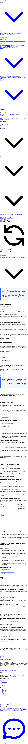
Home (1, 220)
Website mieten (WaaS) (4, 33)
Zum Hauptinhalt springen (4, 0)
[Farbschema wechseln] (0, 127)
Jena (12, 703)
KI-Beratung (8, 45)
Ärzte (11, 708)
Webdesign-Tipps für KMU (4, 119)
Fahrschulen (23, 709)
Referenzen (2, 79)
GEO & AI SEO (4, 37)
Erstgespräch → (4, 127)
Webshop (19, 37)
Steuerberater (2, 77)
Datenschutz (4, 699)
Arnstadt (24, 703)
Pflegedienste (6, 710)
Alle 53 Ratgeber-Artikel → (4, 124)
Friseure (1, 710)
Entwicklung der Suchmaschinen (6, 306)
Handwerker (2, 76)
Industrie (21, 710)
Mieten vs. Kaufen (16, 214)
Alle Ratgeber (2, 214)
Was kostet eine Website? (9, 214)
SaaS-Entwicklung (8, 46)
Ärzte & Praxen (7, 76)
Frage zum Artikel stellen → (4, 670)
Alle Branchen (2, 708)
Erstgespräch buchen (9, 218)
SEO (1, 37)
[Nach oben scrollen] (5, 743)
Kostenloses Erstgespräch (11, 641)
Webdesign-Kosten (9, 118)
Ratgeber (4, 220)
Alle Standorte (2, 703)
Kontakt (4, 218)
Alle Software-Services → (13, 47)
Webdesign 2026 (3, 118)
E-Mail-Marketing (3, 123)
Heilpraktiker (11, 710)
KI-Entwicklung (3, 45)
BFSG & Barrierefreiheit (23, 118)
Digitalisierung (18, 45)
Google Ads (9, 37)
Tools (3, 693)
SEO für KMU (21, 214)
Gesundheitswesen (15, 77)
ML (1, 657)
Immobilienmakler (21, 76)
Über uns (1, 125)
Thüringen (7, 703)
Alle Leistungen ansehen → (4, 47)
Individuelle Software (14, 46)
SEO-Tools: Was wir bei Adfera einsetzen (7, 572)
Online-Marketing (19, 33)
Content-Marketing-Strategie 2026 (6, 573)
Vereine (10, 77)
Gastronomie (7, 77)
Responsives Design (15, 118)
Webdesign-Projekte (12, 33)
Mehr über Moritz (13, 670)
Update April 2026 (4, 309)
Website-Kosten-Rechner (9, 41)
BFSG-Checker (2, 41)
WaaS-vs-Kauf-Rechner (17, 41)
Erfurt (10, 703)
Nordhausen (2, 704)
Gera (18, 703)
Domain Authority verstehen (5, 569)
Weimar (15, 703)
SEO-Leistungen (3, 641)
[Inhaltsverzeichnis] (14, 273)
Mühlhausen (9, 704)
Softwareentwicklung (4, 34)
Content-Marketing (14, 37)
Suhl (5, 704)
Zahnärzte (11, 76)
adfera (1, 1)
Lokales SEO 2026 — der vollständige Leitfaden (8, 570)
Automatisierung (12, 45)
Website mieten (4, 682)
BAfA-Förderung (5, 691)
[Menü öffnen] (7, 127)
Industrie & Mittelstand (21, 77)
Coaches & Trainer (10, 709)
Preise (5, 79)
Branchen (2, 156)
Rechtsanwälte (15, 76)
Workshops (10, 34)
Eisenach (20, 703)
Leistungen (3, 128)
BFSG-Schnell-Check (3, 114)
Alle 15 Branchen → (3, 78)
